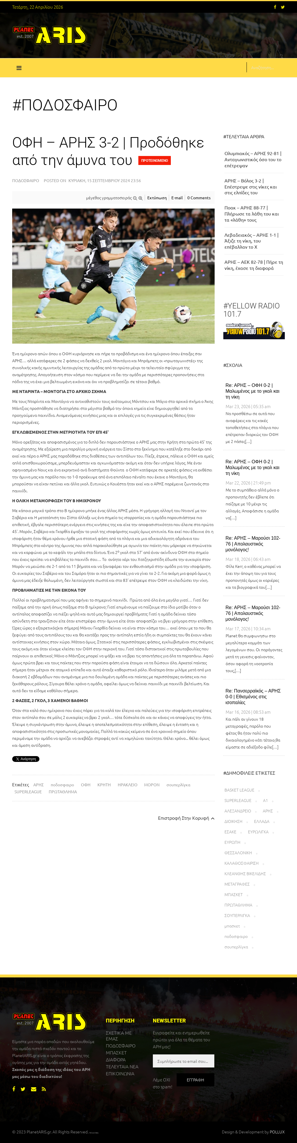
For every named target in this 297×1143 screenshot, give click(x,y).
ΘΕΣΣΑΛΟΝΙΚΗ (238, 852)
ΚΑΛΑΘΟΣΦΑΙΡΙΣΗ (241, 863)
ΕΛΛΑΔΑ (261, 821)
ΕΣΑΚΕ (230, 832)
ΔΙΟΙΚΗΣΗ (233, 821)
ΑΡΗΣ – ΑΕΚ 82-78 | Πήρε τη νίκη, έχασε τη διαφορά (253, 265)
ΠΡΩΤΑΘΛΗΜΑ (63, 791)
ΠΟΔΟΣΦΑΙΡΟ (120, 1045)
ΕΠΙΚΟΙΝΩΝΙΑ (120, 1073)
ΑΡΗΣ (38, 784)
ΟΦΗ (85, 784)
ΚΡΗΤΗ (104, 784)
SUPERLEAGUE (28, 791)
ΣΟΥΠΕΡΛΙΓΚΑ (237, 915)
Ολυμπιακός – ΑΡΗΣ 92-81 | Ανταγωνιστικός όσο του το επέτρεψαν (252, 159)
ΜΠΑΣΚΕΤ (233, 894)
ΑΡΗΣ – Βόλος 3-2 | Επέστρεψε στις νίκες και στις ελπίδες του (250, 186)
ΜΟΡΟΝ (152, 784)
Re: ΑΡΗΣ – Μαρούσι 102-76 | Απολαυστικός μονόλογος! (253, 544)
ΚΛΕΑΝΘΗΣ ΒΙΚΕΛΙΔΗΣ (245, 873)
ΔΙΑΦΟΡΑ (116, 1059)
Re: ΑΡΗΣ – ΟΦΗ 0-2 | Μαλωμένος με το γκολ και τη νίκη (253, 391)
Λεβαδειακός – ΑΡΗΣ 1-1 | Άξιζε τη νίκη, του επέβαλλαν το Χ (251, 241)
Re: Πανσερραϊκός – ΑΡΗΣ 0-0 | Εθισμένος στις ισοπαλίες (253, 696)
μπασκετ (232, 926)
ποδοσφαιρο (62, 784)
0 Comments (199, 197)
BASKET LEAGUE (239, 790)
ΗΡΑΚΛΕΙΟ (127, 784)
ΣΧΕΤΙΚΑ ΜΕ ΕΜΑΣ (119, 1035)
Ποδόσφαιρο (25, 180)
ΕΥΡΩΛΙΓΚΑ (258, 832)
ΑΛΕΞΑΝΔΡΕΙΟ (237, 811)
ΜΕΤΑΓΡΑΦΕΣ (237, 884)
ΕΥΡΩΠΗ (232, 842)
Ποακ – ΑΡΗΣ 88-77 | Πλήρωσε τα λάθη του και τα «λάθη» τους (251, 213)
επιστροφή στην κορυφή (186, 817)
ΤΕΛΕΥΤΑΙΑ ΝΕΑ (122, 1066)
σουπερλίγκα (178, 784)
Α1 (265, 800)
